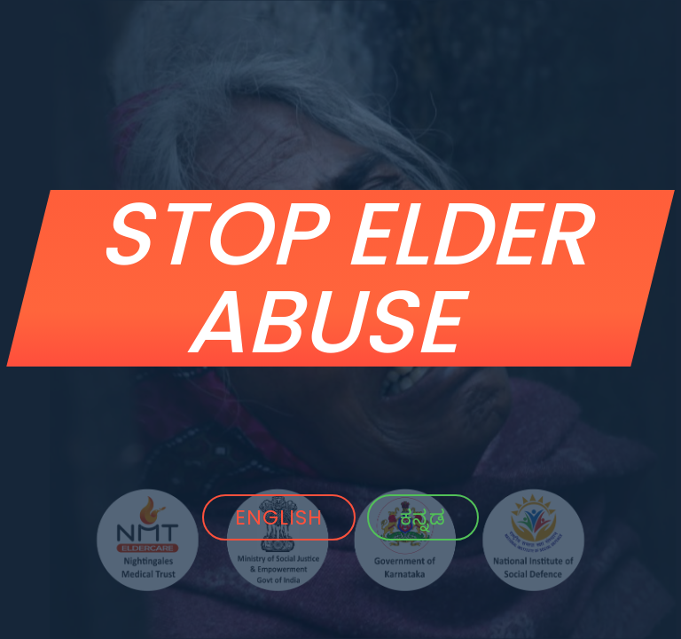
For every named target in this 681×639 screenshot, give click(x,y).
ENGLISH (279, 517)
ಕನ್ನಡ (423, 517)
